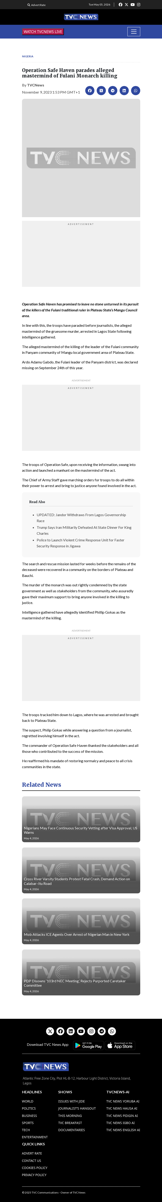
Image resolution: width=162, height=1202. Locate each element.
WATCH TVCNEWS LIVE (43, 31)
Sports (28, 1123)
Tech (26, 1130)
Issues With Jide (71, 1101)
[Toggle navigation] (133, 31)
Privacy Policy (34, 1175)
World (27, 1101)
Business (29, 1115)
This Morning (70, 1115)
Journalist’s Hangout (77, 1108)
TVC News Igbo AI (120, 1123)
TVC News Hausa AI (121, 1108)
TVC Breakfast (70, 1123)
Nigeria (27, 56)
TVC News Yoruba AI (122, 1101)
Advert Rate (38, 5)
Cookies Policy (34, 1168)
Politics (29, 1108)
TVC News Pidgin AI (122, 1115)
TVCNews (35, 85)
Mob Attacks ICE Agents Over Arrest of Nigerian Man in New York (76, 934)
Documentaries (71, 1130)
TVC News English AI (123, 1130)
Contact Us (31, 1160)
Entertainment (35, 1137)
